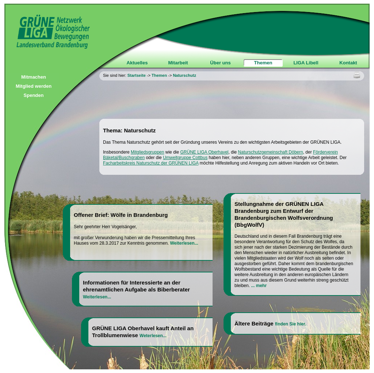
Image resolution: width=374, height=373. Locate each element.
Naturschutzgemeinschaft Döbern (270, 152)
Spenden (34, 95)
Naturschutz (184, 75)
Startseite (136, 75)
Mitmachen (33, 77)
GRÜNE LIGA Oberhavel (204, 152)
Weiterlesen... (184, 243)
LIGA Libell (305, 62)
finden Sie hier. (290, 324)
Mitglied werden (33, 86)
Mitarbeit (178, 62)
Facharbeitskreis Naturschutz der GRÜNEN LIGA (150, 163)
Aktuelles (137, 62)
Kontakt (348, 62)
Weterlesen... (153, 335)
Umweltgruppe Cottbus (185, 157)
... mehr (259, 285)
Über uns (220, 62)
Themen (263, 62)
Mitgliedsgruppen (147, 152)
